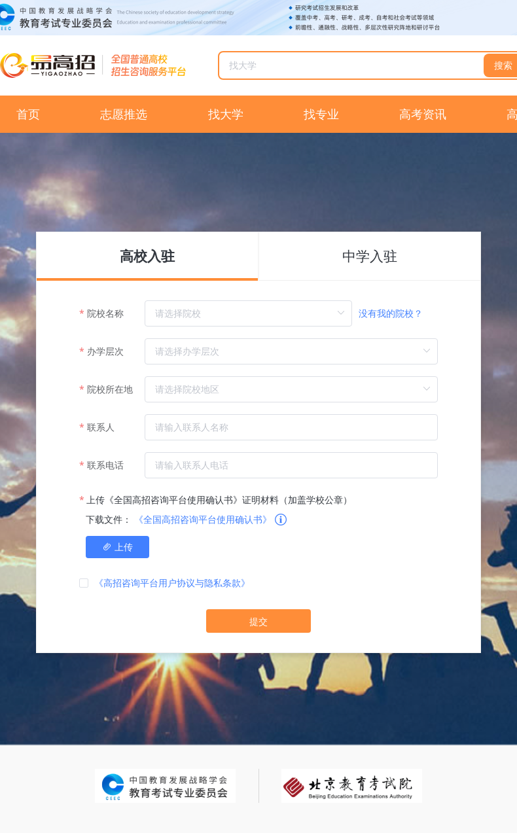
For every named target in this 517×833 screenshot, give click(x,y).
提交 (258, 621)
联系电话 (105, 465)
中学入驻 (369, 256)
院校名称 (105, 313)
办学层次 (105, 351)
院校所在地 (110, 389)
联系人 (101, 427)
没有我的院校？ (391, 313)
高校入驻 (147, 256)
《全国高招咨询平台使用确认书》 (203, 519)
